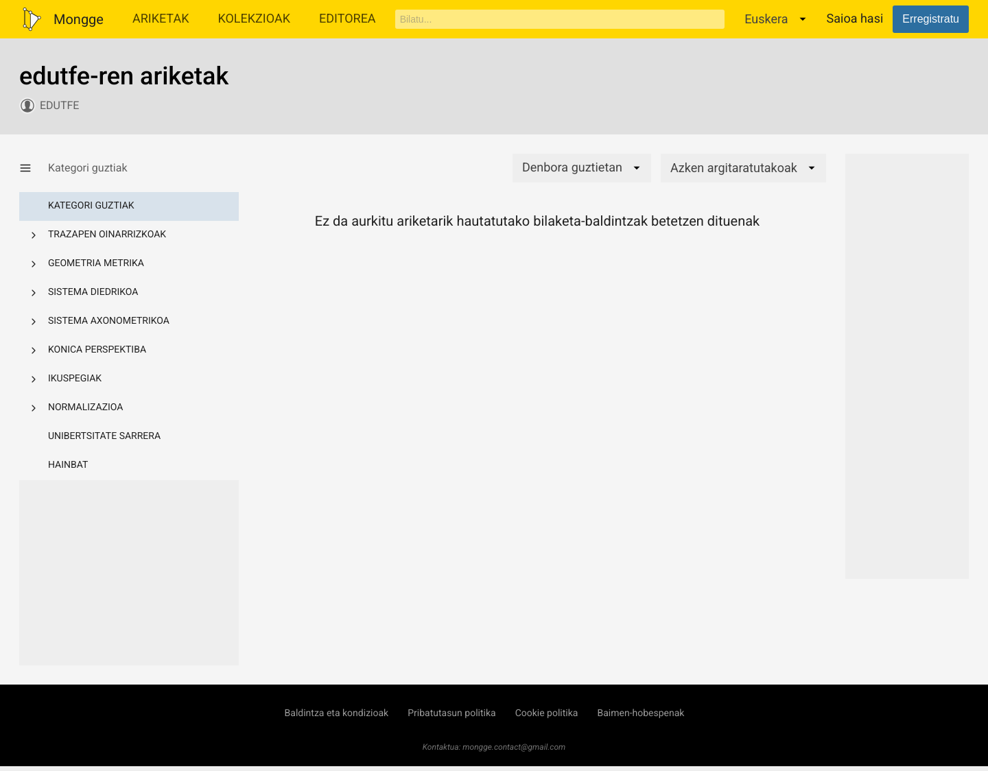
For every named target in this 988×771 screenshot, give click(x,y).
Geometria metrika (96, 263)
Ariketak (160, 19)
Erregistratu (930, 19)
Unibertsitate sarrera (104, 436)
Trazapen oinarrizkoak (107, 234)
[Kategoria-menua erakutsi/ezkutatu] (33, 168)
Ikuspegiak (75, 378)
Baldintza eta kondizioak (337, 713)
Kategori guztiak (91, 205)
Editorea (347, 19)
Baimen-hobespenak (640, 713)
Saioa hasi (855, 19)
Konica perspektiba (97, 349)
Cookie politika (546, 713)
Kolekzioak (253, 19)
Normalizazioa (86, 407)
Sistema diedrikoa (93, 292)
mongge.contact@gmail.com (513, 747)
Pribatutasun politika (451, 713)
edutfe (59, 105)
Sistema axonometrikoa (108, 321)
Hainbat (68, 465)
